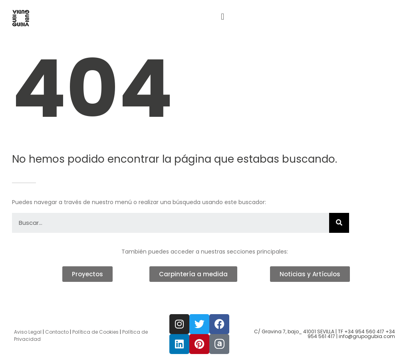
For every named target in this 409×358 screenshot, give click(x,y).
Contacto (57, 331)
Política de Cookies (95, 331)
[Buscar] (339, 223)
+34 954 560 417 (364, 331)
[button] (222, 16)
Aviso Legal (28, 331)
